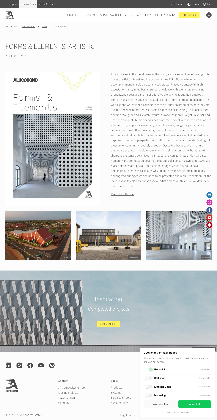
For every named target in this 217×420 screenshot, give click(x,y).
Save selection (160, 404)
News (44, 26)
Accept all (194, 404)
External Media (162, 387)
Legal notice (170, 412)
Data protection (183, 412)
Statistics (159, 378)
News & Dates (28, 26)
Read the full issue (122, 194)
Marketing (160, 395)
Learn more (106, 324)
